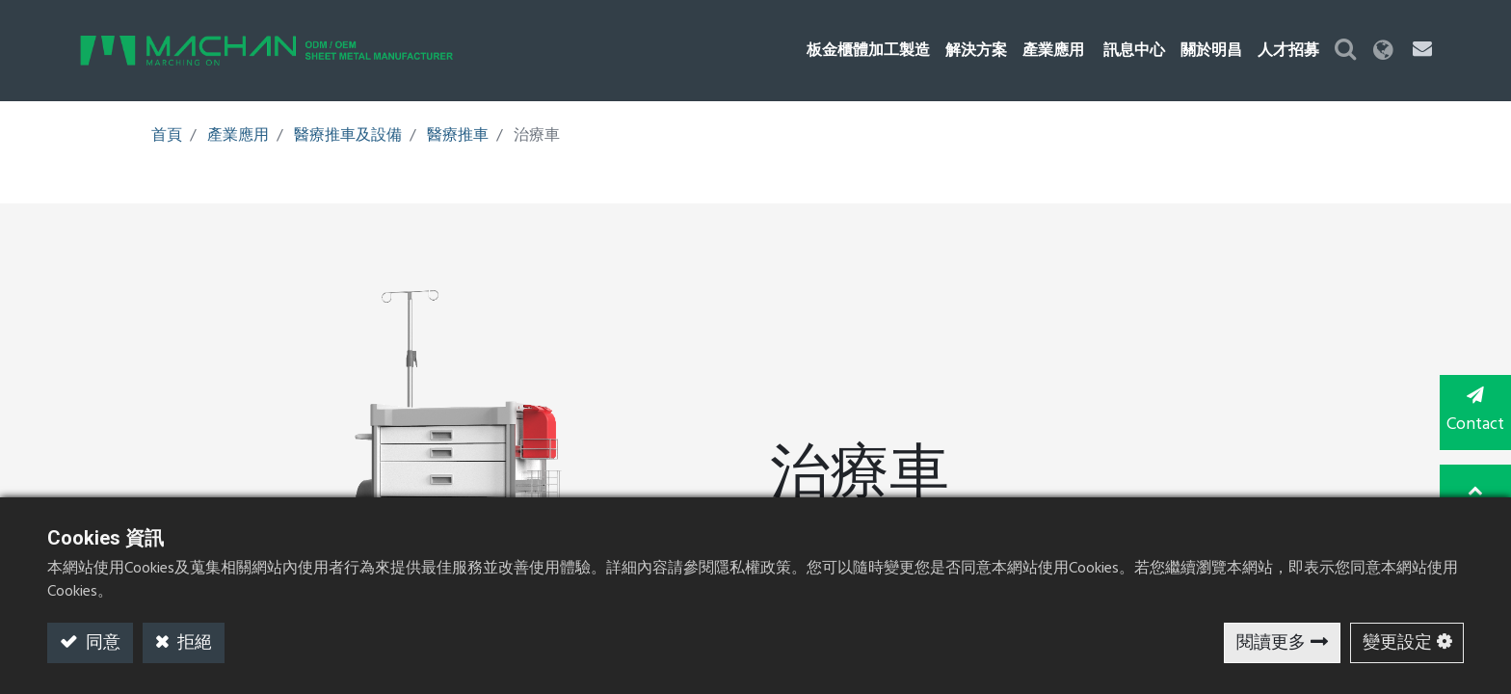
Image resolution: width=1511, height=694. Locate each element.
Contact (1472, 413)
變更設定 (1397, 643)
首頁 (166, 135)
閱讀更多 (1271, 643)
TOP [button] (1473, 490)
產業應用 (238, 135)
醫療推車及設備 (348, 135)
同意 (101, 643)
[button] (1367, 50)
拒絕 (192, 643)
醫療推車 (458, 135)
